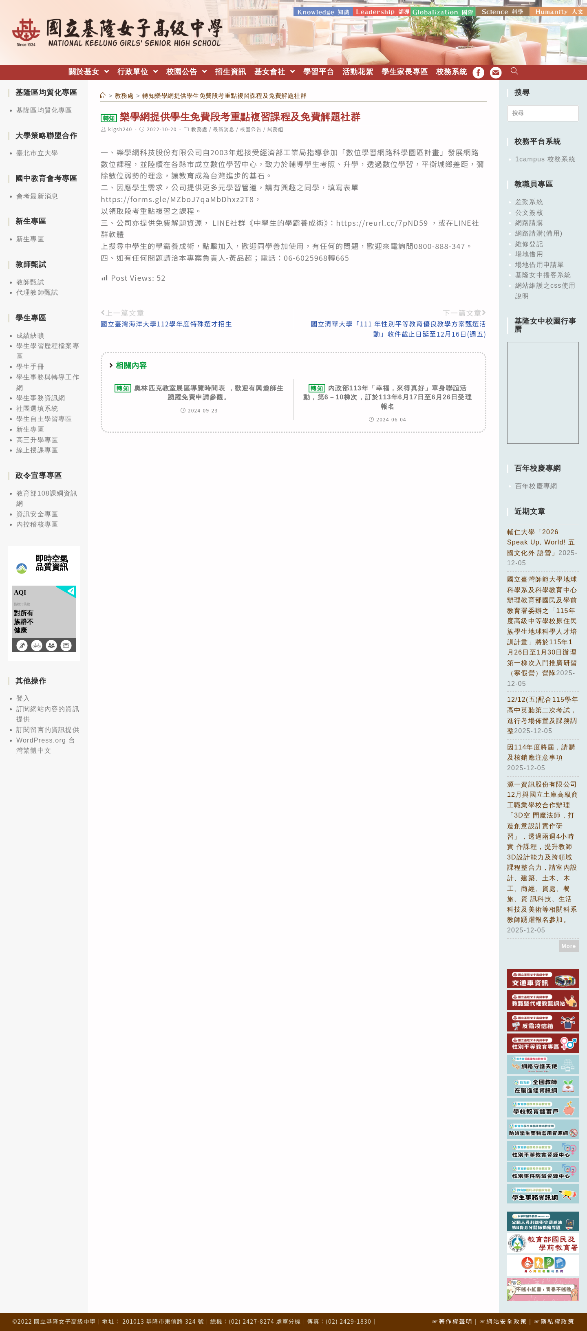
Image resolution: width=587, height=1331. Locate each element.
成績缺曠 (30, 334)
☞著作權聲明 (452, 1320)
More (569, 945)
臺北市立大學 (37, 152)
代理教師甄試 (37, 291)
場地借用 (529, 253)
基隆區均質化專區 (44, 109)
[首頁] (103, 94)
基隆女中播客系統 (543, 274)
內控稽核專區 (37, 523)
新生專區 (30, 238)
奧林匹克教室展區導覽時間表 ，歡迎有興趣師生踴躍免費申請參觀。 (199, 391)
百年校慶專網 (536, 485)
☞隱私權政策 (554, 1320)
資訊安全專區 (37, 513)
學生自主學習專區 (44, 417)
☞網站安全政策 (503, 1320)
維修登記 (529, 242)
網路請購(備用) (539, 232)
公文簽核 (529, 211)
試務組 (275, 128)
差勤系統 (529, 201)
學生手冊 (30, 365)
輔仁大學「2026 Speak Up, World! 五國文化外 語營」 (541, 541)
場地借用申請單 (539, 263)
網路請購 (529, 221)
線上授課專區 (37, 449)
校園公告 (251, 128)
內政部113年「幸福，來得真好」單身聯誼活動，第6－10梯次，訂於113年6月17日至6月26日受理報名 (387, 396)
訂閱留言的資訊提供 (47, 728)
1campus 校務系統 (545, 158)
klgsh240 (120, 128)
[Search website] (515, 71)
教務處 (199, 128)
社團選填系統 (37, 407)
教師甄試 (30, 281)
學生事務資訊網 (40, 397)
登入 (23, 697)
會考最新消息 (37, 195)
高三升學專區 (37, 438)
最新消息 (224, 128)
